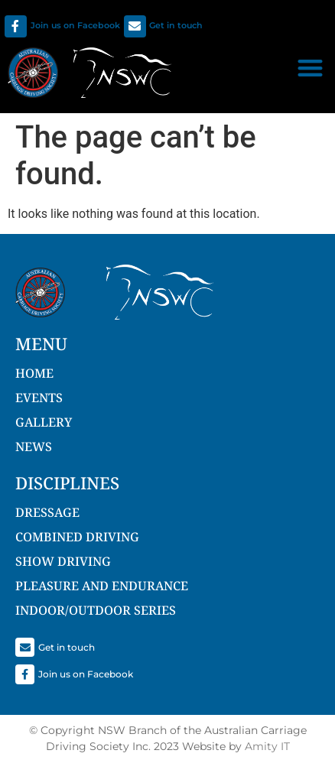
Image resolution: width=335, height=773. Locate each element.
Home (34, 373)
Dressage (47, 512)
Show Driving (63, 561)
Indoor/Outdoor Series (95, 610)
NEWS (33, 446)
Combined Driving (77, 536)
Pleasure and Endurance (101, 585)
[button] (310, 67)
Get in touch (176, 25)
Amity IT (267, 746)
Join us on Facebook (75, 25)
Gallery (43, 422)
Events (39, 397)
